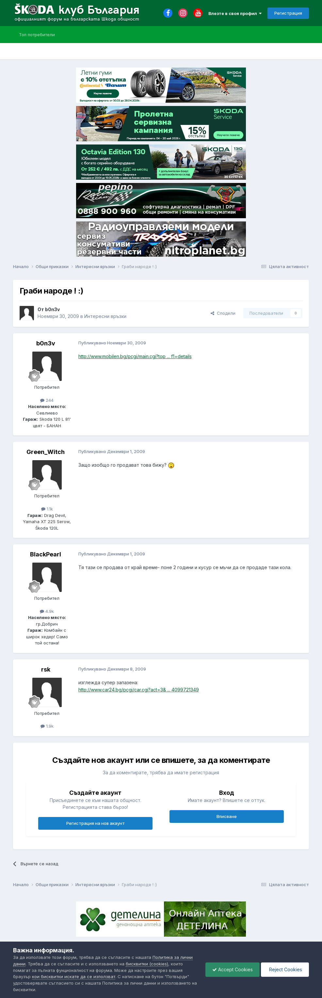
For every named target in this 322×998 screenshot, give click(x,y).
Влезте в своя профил (235, 13)
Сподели (223, 313)
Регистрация (288, 13)
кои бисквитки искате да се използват (73, 976)
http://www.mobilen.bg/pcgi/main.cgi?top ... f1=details (135, 356)
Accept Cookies (232, 969)
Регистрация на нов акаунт (95, 823)
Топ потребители (37, 34)
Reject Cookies (285, 969)
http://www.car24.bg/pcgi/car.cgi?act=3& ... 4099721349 (138, 689)
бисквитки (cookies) (147, 963)
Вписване (227, 816)
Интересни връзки (105, 316)
